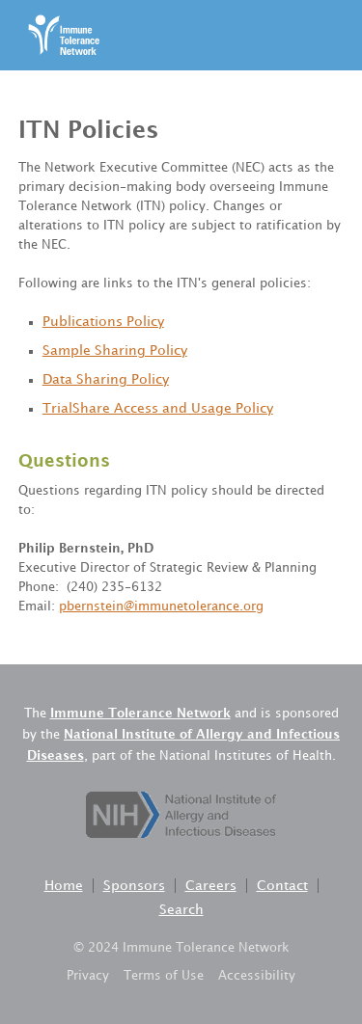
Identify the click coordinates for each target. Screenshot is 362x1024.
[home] (59, 35)
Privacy (88, 976)
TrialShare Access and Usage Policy (157, 408)
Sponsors (134, 885)
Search (181, 909)
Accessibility (256, 976)
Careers (211, 885)
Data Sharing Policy (105, 379)
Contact (282, 885)
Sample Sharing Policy (114, 350)
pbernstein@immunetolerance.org (161, 606)
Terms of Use (164, 976)
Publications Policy (103, 321)
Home (63, 885)
